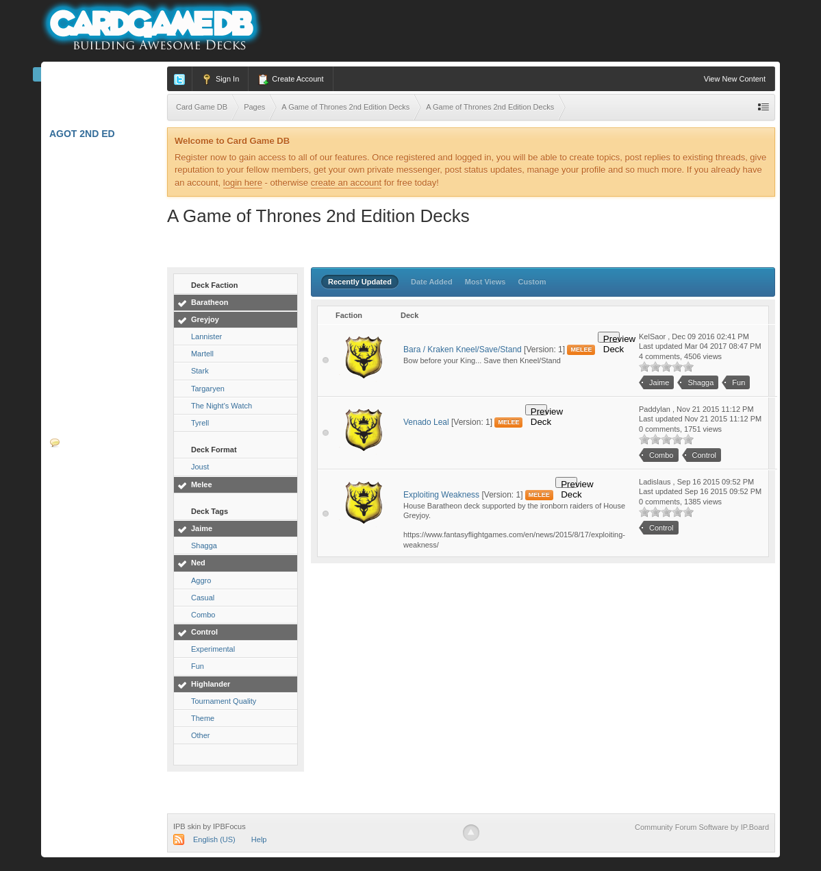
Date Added (432, 282)
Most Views (485, 282)
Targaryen (208, 388)
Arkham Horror (97, 161)
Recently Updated (360, 282)
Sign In (220, 79)
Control (204, 632)
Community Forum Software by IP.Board (702, 827)
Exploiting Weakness (441, 495)
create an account (346, 182)
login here (242, 182)
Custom (532, 282)
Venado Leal (426, 422)
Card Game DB (94, 77)
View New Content (735, 79)
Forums (77, 442)
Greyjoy (205, 319)
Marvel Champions (104, 104)
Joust (200, 467)
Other (200, 735)
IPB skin (187, 826)
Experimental (213, 649)
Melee (201, 484)
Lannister (206, 336)
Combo (203, 615)
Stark (200, 371)
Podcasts (76, 526)
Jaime (201, 528)
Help (259, 839)
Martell (202, 353)
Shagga (204, 545)
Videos (67, 554)
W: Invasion (83, 413)
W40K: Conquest (97, 385)
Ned (198, 563)
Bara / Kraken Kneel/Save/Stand (462, 349)
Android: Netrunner (104, 305)
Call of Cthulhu (99, 329)
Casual (202, 597)
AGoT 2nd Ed (86, 133)
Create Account (290, 79)
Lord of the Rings (102, 217)
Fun (197, 666)
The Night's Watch (221, 406)
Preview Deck (611, 338)
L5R (62, 189)
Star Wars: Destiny (105, 245)
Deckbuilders (91, 610)
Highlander (210, 684)
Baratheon (209, 302)
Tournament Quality (223, 701)
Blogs (74, 498)
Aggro (201, 580)
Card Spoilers (93, 582)
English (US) (214, 839)
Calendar (83, 470)
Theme (202, 718)
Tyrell (200, 423)
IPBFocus (229, 826)
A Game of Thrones (105, 273)
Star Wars (82, 357)
